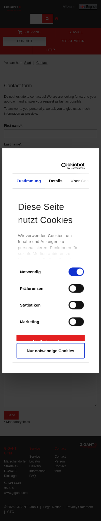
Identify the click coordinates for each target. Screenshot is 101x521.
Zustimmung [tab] (28, 180)
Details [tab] (55, 180)
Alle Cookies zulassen (50, 340)
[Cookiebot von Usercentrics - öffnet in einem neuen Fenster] (65, 165)
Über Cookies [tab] (84, 180)
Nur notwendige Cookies (50, 350)
